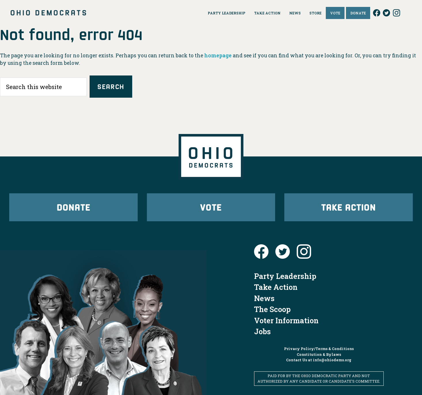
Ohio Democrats (48, 13)
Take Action (348, 207)
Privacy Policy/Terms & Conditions (319, 348)
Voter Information (286, 320)
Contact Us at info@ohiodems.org (318, 360)
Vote (211, 207)
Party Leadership (285, 276)
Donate (73, 207)
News (264, 298)
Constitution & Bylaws (319, 354)
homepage (218, 55)
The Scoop (272, 309)
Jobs (262, 331)
